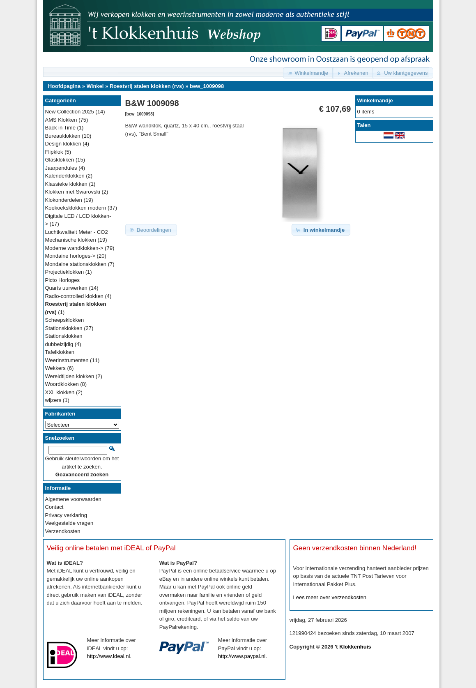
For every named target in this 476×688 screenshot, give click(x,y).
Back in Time (60, 128)
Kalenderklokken (65, 176)
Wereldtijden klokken (69, 376)
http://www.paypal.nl (242, 656)
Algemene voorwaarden (73, 499)
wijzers (53, 400)
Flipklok (54, 152)
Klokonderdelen (63, 200)
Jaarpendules (61, 168)
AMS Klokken (61, 120)
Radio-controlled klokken (74, 296)
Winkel (95, 86)
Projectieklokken (64, 272)
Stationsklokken (64, 328)
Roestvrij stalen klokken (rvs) (147, 86)
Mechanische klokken (70, 240)
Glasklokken (59, 160)
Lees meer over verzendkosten (329, 597)
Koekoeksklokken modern (75, 208)
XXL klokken (60, 392)
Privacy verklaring (66, 515)
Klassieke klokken (66, 184)
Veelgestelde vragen (69, 523)
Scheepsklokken (64, 320)
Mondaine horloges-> (70, 256)
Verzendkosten (62, 531)
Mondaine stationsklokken (76, 264)
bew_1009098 (207, 86)
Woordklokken (62, 384)
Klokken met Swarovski (72, 192)
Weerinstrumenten (67, 360)
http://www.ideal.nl (108, 656)
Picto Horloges (62, 280)
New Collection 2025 (69, 112)
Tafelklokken (60, 352)
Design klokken (63, 144)
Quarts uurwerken (66, 288)
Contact (54, 507)
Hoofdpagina (64, 86)
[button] (308, 72)
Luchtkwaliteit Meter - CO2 (76, 232)
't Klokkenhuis (353, 647)
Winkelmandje (375, 100)
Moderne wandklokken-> (74, 248)
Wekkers (55, 368)
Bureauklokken (62, 136)
